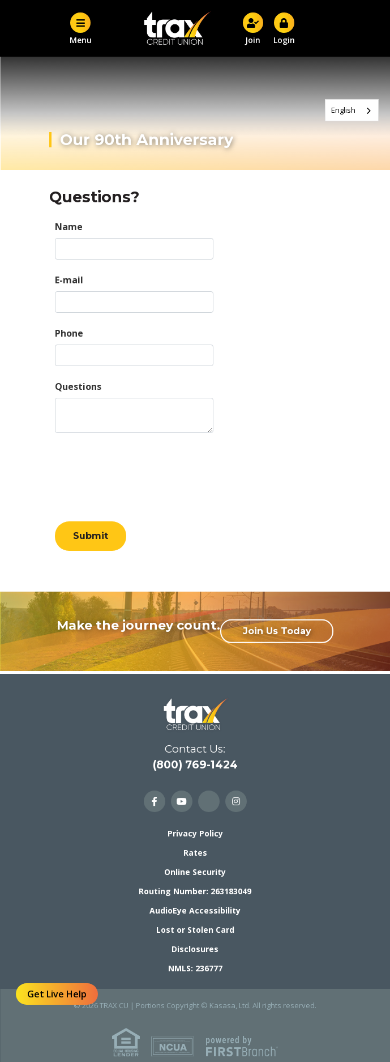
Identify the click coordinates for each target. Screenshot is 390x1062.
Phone (69, 333)
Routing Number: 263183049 (195, 891)
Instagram (236, 801)
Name (69, 226)
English (343, 110)
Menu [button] (80, 28)
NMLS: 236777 (195, 968)
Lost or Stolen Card (195, 929)
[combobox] (352, 110)
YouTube (181, 801)
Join (253, 28)
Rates (195, 852)
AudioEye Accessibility (195, 910)
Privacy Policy (195, 833)
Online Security (195, 871)
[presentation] (141, 472)
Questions (78, 386)
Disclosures (195, 949)
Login (284, 28)
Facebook (154, 801)
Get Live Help (57, 994)
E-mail (69, 280)
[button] (273, 28)
